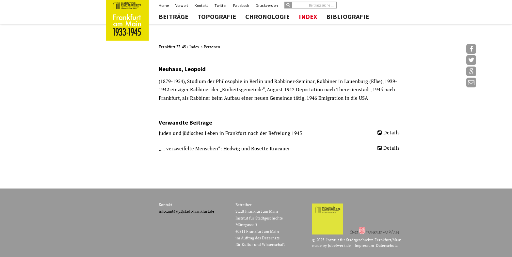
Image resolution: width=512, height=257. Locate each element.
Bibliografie (347, 16)
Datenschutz (387, 245)
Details (391, 132)
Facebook (241, 5)
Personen (212, 46)
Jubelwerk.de (339, 245)
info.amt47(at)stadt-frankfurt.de (186, 211)
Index (308, 16)
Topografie (217, 16)
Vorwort (181, 5)
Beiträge (173, 16)
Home (164, 5)
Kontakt (201, 5)
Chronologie (267, 16)
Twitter (221, 5)
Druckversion (267, 5)
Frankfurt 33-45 (173, 46)
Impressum (364, 245)
